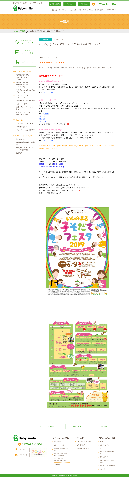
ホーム (15, 31)
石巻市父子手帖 (21, 104)
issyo (101, 441)
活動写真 (19, 153)
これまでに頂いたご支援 (24, 123)
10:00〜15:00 (58, 164)
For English (57, 464)
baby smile (27, 8)
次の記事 (104, 426)
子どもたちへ (39, 452)
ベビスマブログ (111, 10)
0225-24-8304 (44, 164)
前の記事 (50, 426)
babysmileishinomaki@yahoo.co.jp (51, 166)
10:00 (46, 114)
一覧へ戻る (77, 426)
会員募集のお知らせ (83, 448)
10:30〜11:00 (48, 92)
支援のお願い (99, 10)
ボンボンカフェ (104, 445)
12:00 (43, 119)
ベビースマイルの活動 (86, 10)
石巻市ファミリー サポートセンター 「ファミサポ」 (22, 85)
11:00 (43, 116)
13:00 (43, 121)
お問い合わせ (84, 4)
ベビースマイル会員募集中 (25, 130)
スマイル (102, 448)
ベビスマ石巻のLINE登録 (107, 465)
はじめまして (56, 10)
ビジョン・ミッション (69, 10)
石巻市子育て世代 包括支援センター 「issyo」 (22, 77)
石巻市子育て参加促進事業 (25, 100)
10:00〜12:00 (48, 140)
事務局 (22, 31)
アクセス (70, 4)
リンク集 (102, 469)
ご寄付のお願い (55, 4)
